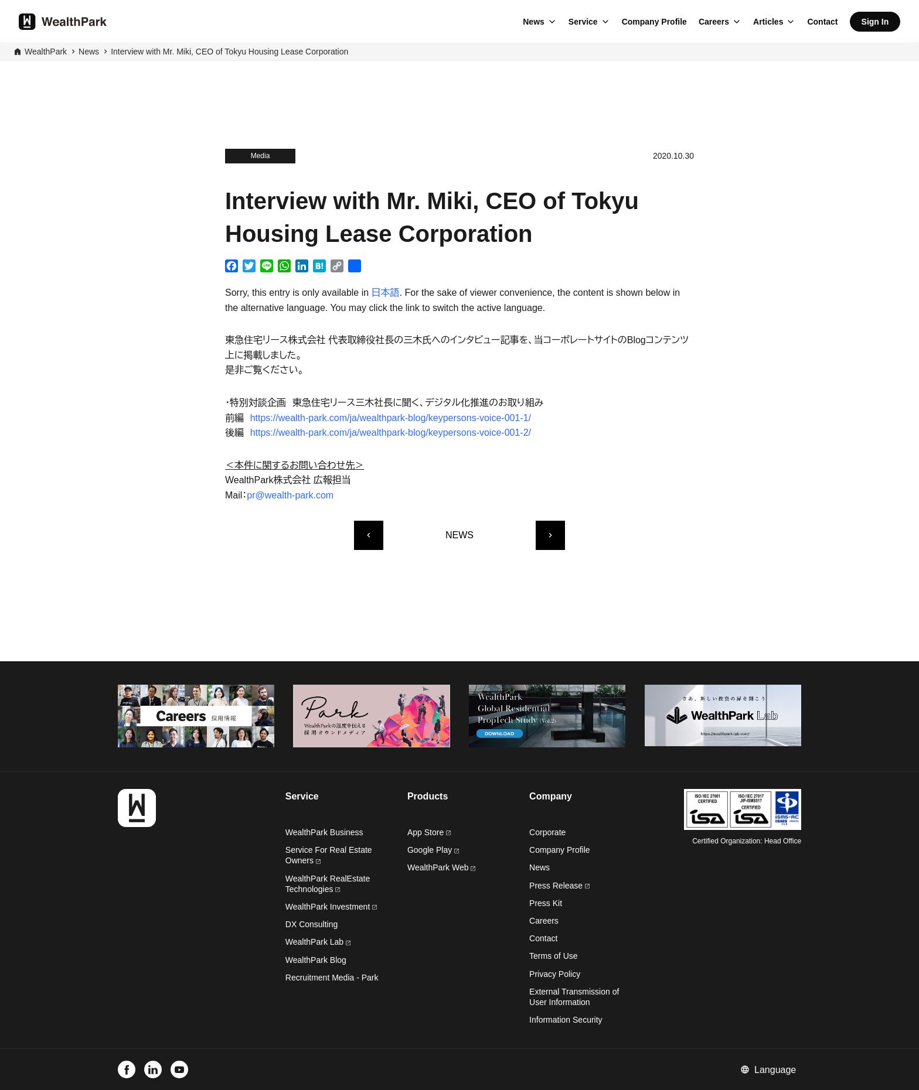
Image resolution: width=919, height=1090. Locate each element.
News (533, 21)
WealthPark (46, 51)
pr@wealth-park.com (290, 495)
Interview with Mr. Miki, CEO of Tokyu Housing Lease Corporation (229, 51)
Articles (768, 21)
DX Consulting (311, 924)
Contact (822, 21)
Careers (714, 21)
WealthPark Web (441, 867)
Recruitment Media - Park (332, 977)
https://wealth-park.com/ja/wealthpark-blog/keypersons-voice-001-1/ (390, 418)
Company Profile (654, 21)
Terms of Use (553, 956)
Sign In (875, 21)
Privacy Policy (554, 974)
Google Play (433, 850)
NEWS (459, 535)
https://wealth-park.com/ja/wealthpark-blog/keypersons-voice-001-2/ (390, 433)
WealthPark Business (324, 832)
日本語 (386, 293)
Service (583, 21)
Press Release (559, 885)
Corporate (547, 832)
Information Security (566, 1019)
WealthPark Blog (315, 960)
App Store (429, 832)
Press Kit (545, 903)
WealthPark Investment (331, 906)
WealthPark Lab (314, 942)
